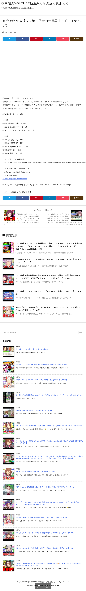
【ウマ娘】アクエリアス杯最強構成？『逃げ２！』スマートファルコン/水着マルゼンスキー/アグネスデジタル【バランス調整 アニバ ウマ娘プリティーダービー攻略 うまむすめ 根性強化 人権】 (49, 246)
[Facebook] (22, 39)
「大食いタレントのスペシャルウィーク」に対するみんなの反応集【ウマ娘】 (42, 380)
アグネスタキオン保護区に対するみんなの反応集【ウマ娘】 (36, 471)
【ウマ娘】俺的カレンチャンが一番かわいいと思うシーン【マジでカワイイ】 (42, 517)
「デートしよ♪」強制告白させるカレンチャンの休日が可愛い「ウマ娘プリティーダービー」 (46, 487)
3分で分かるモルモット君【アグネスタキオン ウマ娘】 (34, 410)
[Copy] (76, 39)
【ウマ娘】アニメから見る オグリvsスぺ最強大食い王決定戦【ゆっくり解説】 (42, 364)
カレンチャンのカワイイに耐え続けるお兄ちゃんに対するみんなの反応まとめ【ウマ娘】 (45, 548)
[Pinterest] (36, 39)
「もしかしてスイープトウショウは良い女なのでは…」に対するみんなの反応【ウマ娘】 (45, 533)
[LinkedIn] (49, 39)
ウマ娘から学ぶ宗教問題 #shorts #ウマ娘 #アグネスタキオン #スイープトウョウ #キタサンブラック (49, 395)
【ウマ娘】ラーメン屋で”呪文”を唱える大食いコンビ (33, 349)
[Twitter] (9, 39)
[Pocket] (62, 39)
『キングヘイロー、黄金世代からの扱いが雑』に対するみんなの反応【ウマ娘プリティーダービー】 (49, 426)
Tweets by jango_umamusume (15, 179)
